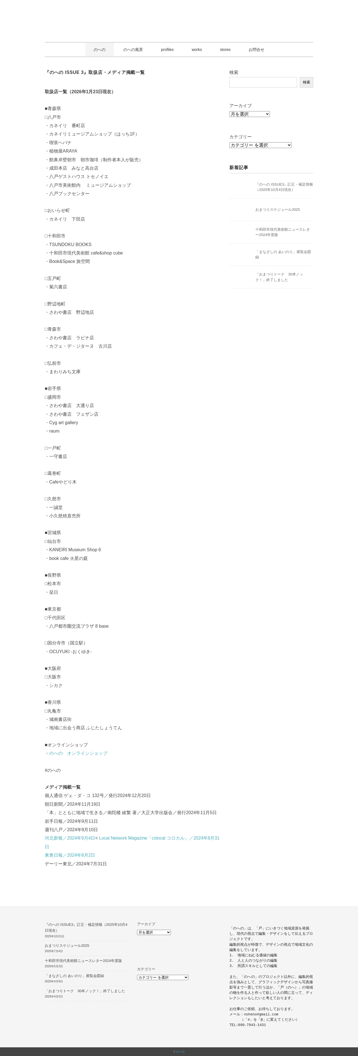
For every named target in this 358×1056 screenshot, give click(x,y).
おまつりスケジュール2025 (277, 209)
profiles (167, 49)
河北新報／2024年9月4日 (70, 838)
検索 (233, 72)
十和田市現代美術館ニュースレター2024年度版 (83, 961)
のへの (99, 49)
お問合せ (256, 49)
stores (225, 49)
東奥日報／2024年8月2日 (70, 855)
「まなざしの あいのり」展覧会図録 (74, 976)
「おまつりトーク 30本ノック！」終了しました (85, 991)
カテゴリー (240, 136)
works (197, 49)
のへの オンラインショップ (78, 753)
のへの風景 (133, 49)
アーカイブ (240, 105)
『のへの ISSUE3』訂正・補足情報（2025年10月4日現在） (86, 927)
